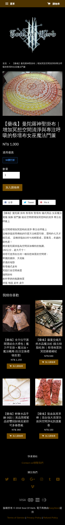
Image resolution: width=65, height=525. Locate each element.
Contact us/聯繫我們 (32, 463)
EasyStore (54, 508)
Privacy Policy (34, 517)
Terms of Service (16, 517)
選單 (10, 4)
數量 (5, 169)
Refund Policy (50, 517)
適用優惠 (8, 152)
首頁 (5, 63)
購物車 (53, 4)
